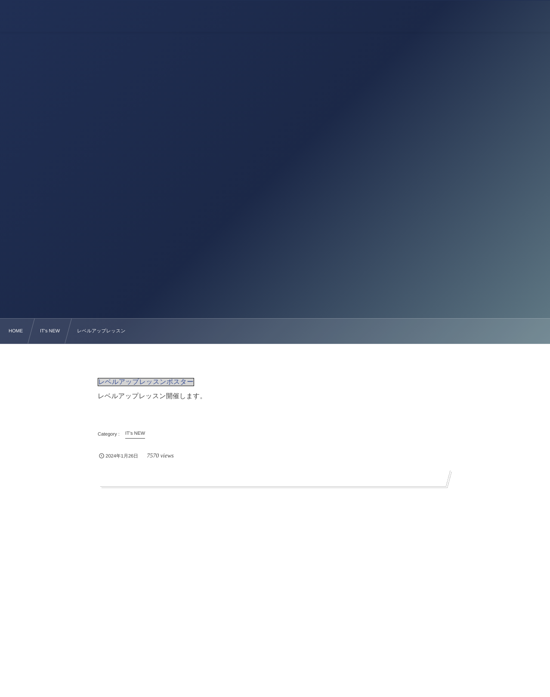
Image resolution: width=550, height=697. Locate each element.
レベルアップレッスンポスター (146, 382)
